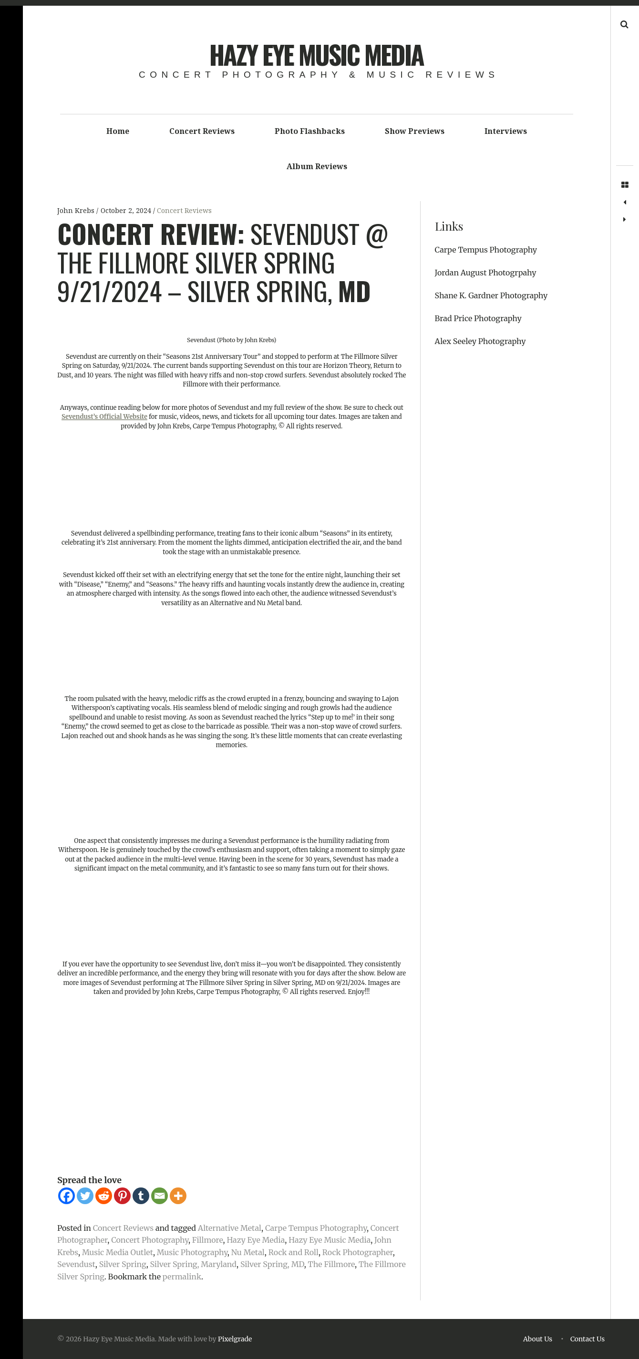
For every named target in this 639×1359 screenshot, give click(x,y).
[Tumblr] (141, 1195)
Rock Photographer (357, 1252)
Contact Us (587, 1339)
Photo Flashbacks (310, 131)
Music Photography (192, 1252)
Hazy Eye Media (256, 1240)
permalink (182, 1276)
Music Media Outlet (117, 1252)
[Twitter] (85, 1195)
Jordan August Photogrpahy (485, 272)
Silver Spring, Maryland (193, 1264)
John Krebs (76, 210)
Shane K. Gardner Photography (491, 295)
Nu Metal (248, 1252)
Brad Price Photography (478, 318)
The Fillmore (331, 1264)
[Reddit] (103, 1195)
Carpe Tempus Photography (316, 1228)
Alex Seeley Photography (480, 341)
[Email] (159, 1195)
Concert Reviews (202, 131)
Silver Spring (122, 1264)
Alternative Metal (229, 1228)
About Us (537, 1339)
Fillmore (207, 1240)
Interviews (505, 131)
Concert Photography (149, 1240)
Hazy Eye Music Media (316, 54)
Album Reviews (317, 166)
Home (117, 131)
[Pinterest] (122, 1195)
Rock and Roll (293, 1252)
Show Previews (414, 131)
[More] (178, 1195)
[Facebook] (66, 1195)
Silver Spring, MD (272, 1264)
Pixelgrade (235, 1339)
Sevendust (76, 1264)
